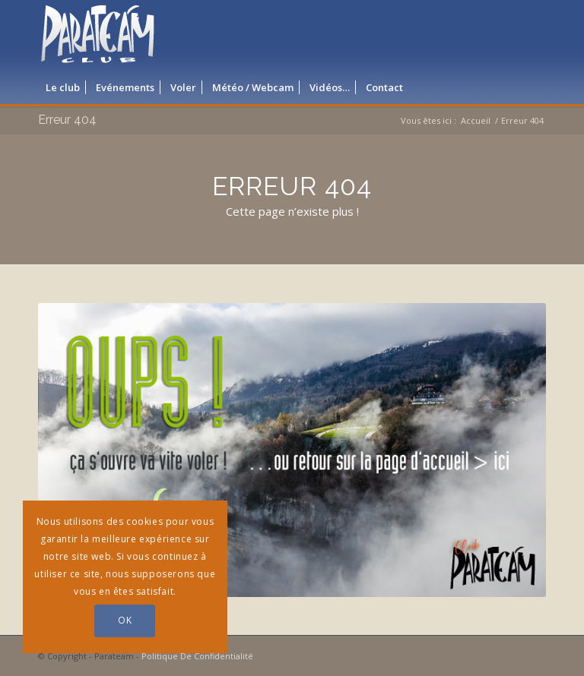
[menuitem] (62, 87)
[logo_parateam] (98, 34)
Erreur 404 (67, 119)
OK (125, 620)
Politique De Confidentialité (197, 656)
